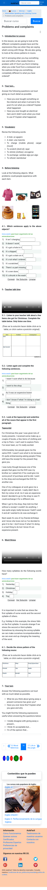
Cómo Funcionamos (12, 833)
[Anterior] (13, 746)
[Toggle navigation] (4, 2)
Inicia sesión (6, 234)
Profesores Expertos (12, 842)
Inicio (4, 11)
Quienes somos (10, 836)
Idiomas (22, 11)
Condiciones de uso (14, 872)
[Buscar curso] (29, 3)
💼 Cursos (12, 11)
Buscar (37, 21)
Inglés (29, 11)
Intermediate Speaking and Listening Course (20, 13)
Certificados (8, 839)
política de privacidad (29, 872)
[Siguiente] (33, 746)
